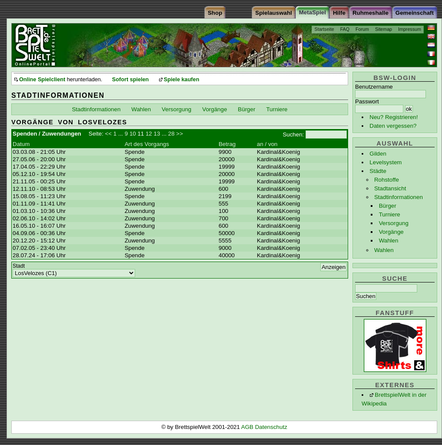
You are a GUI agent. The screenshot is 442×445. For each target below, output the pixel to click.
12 (149, 133)
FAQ (344, 29)
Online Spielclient (42, 79)
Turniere (389, 214)
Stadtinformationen (398, 197)
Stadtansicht (390, 188)
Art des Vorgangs (147, 144)
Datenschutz (271, 427)
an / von (267, 144)
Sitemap (383, 29)
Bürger (387, 206)
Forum (362, 29)
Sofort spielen (130, 79)
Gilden (377, 153)
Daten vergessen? (392, 126)
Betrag (227, 144)
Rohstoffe (386, 179)
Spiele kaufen (181, 79)
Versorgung (394, 223)
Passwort (367, 101)
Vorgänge (391, 232)
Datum (21, 144)
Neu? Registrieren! (393, 117)
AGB (248, 427)
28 (171, 133)
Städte (377, 171)
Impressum (409, 29)
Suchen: (293, 134)
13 (156, 133)
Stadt (19, 266)
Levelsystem (385, 162)
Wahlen (389, 240)
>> (179, 133)
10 (133, 133)
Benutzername (374, 86)
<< (108, 133)
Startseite (324, 29)
